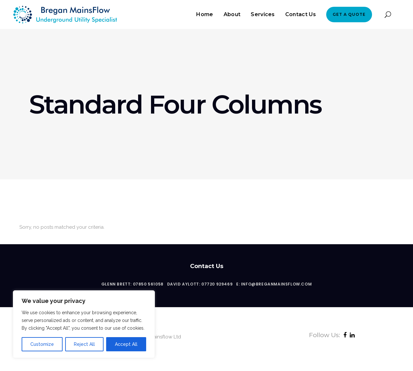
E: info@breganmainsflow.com (274, 284)
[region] (84, 324)
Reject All (84, 344)
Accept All (126, 344)
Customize (42, 344)
